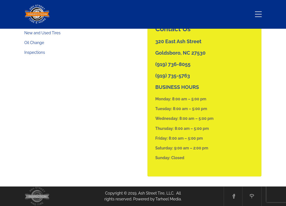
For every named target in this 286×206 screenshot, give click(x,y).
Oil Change (34, 42)
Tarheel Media (168, 199)
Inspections (34, 52)
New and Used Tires (42, 33)
